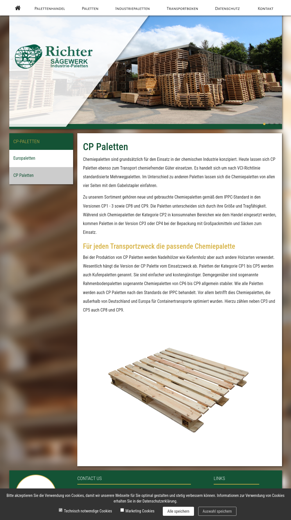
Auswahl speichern (217, 511)
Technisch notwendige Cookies (88, 511)
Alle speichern (178, 511)
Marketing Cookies (139, 511)
